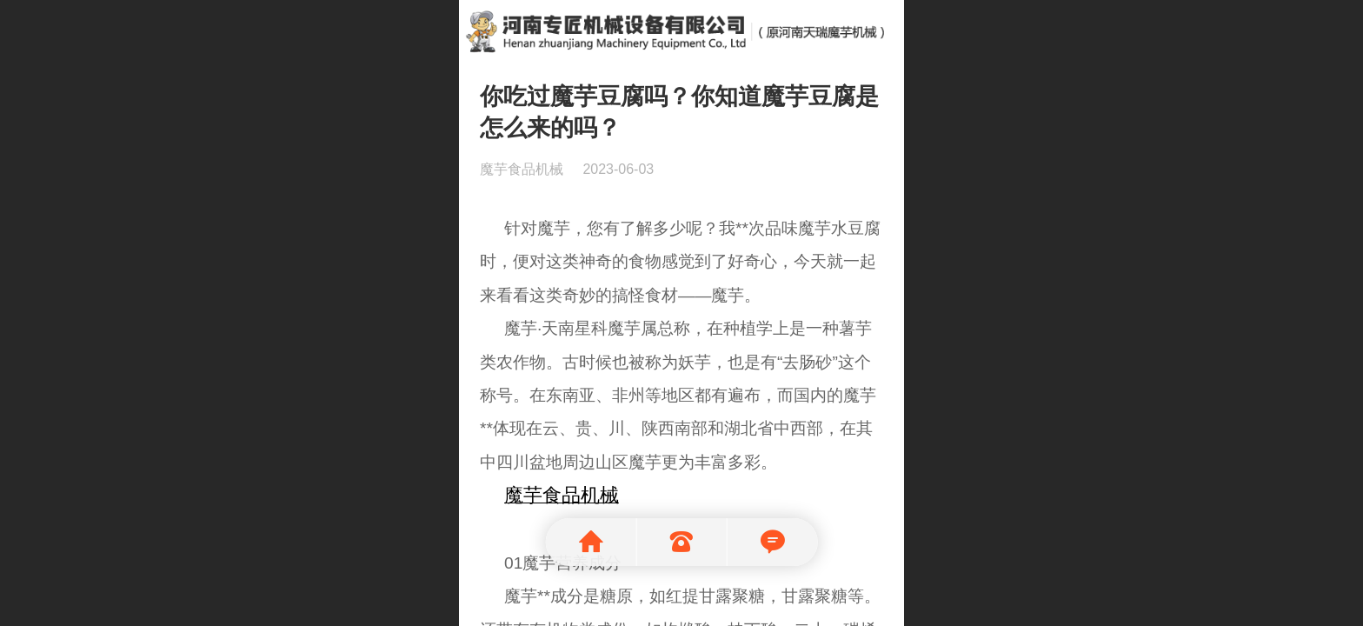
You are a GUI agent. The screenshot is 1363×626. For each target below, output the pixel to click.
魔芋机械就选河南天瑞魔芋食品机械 (682, 29)
